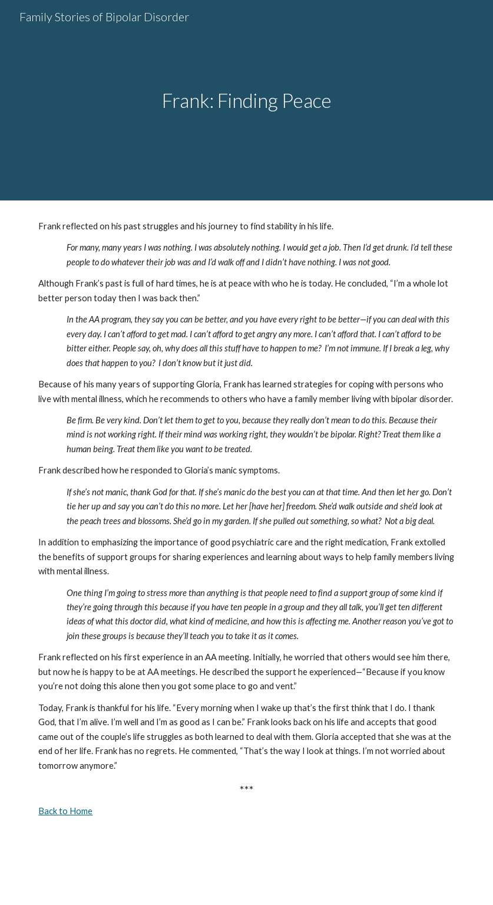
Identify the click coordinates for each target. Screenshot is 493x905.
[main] (247, 100)
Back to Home (65, 811)
